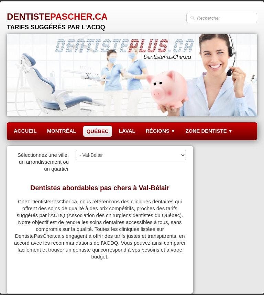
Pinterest (176, 280)
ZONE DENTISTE (209, 131)
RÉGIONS (160, 131)
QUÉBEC (98, 131)
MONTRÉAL (61, 131)
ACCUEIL (25, 131)
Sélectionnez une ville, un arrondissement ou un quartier (43, 162)
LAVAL (127, 131)
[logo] (57, 19)
